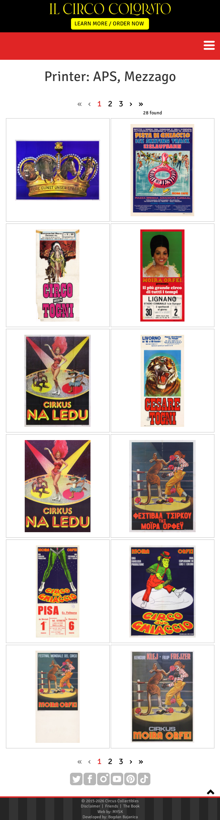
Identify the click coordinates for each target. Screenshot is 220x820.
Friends (111, 806)
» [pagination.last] (141, 103)
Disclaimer (90, 806)
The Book (131, 806)
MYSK (117, 811)
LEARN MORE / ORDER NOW (109, 23)
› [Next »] (130, 103)
